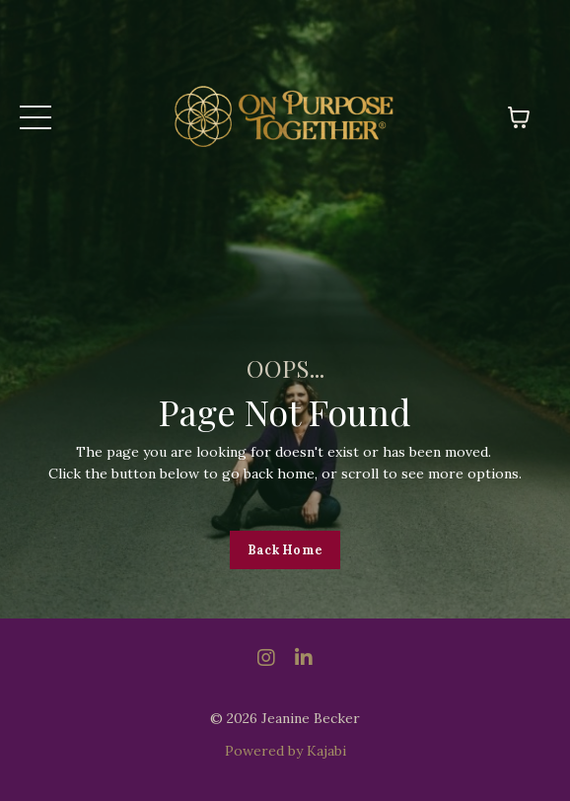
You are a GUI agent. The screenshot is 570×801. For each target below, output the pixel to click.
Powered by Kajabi (285, 751)
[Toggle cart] (518, 117)
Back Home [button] (285, 549)
